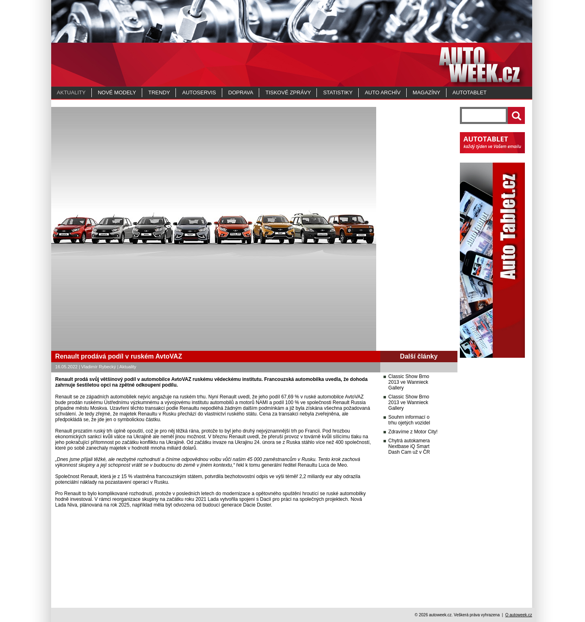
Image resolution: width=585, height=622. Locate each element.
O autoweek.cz (518, 615)
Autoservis (199, 92)
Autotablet (470, 92)
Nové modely (117, 92)
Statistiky (337, 92)
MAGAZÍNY (426, 92)
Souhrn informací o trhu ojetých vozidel (409, 420)
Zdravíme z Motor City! (413, 432)
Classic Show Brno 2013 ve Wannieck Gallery (408, 382)
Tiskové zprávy (288, 92)
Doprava (241, 92)
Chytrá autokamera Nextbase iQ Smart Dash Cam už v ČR (409, 446)
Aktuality (71, 92)
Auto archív (383, 92)
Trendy (159, 92)
